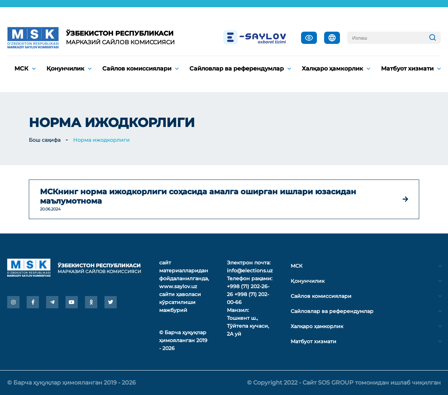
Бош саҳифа (45, 140)
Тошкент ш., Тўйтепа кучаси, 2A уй (248, 326)
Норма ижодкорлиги (101, 140)
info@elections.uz (250, 270)
